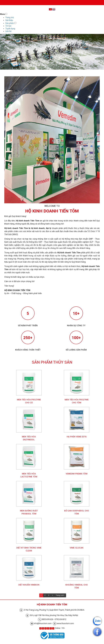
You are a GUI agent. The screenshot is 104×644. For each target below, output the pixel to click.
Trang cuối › (60, 597)
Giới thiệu (9, 20)
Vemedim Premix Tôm (76, 475)
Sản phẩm (9, 23)
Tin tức (8, 26)
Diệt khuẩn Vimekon (28, 586)
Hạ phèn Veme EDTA (77, 438)
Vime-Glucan (76, 549)
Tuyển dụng (10, 28)
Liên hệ (8, 31)
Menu (2, 14)
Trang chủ (9, 17)
